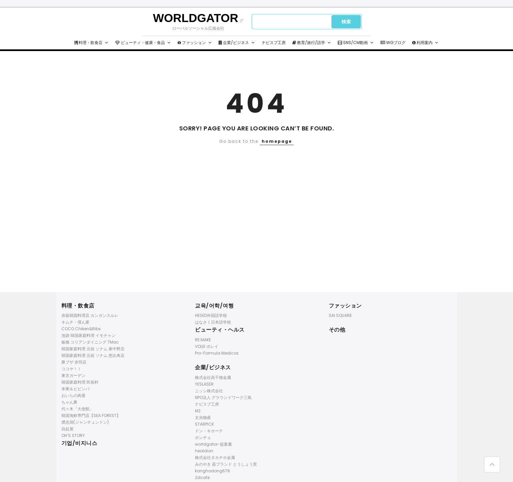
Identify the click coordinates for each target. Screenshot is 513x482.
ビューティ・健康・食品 (143, 42)
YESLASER (204, 384)
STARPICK (204, 424)
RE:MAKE (203, 340)
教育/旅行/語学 (311, 42)
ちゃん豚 (69, 402)
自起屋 (67, 429)
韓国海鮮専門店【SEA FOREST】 (90, 415)
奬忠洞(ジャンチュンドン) (85, 422)
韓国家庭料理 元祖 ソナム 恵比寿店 (92, 355)
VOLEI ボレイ (206, 346)
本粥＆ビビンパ (75, 389)
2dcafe (202, 477)
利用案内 (425, 42)
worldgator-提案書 (213, 444)
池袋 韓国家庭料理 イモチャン (88, 335)
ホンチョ (203, 437)
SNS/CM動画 (356, 42)
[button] (106, 42)
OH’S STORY (73, 435)
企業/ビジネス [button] (237, 42)
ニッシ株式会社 (209, 391)
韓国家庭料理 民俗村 (79, 382)
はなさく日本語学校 (213, 322)
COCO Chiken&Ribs (81, 329)
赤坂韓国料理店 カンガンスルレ (89, 315)
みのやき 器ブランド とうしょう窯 (226, 464)
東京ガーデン (73, 375)
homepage (277, 141)
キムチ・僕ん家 (75, 322)
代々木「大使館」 (77, 409)
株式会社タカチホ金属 (215, 457)
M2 (198, 411)
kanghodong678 (212, 471)
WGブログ (393, 42)
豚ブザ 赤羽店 (73, 362)
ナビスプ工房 (274, 42)
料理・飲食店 (91, 42)
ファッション (195, 42)
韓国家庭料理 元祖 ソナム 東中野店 (92, 349)
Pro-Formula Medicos (217, 353)
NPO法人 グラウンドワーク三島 (223, 397)
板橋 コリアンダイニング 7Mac (90, 342)
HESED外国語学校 (211, 315)
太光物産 (203, 417)
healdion (204, 451)
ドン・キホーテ (209, 431)
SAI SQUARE (340, 315)
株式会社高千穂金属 (213, 377)
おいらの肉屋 (73, 395)
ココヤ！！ (71, 369)
